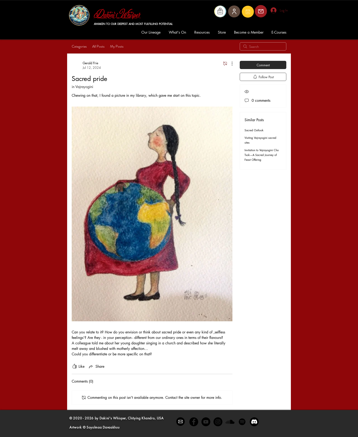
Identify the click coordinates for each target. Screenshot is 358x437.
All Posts (98, 46)
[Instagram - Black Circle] (217, 421)
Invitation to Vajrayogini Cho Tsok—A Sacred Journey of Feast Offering (262, 155)
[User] (234, 11)
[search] (263, 46)
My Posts (117, 46)
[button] (151, 32)
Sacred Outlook (254, 130)
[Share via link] (96, 366)
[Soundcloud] (230, 421)
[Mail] (248, 12)
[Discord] (254, 421)
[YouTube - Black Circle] (205, 421)
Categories (79, 46)
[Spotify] (242, 421)
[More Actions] (229, 63)
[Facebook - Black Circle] (193, 421)
